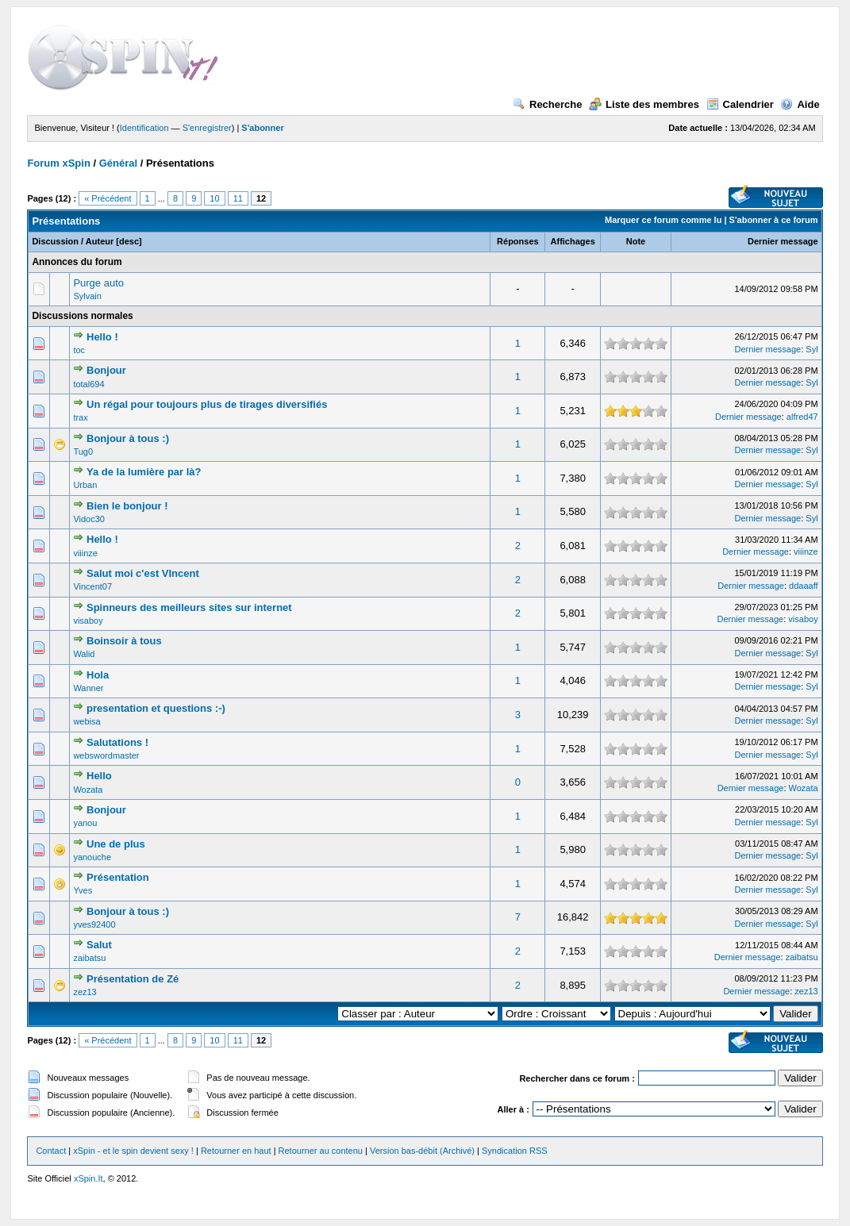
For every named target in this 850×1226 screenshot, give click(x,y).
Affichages (573, 241)
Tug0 (83, 451)
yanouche (92, 857)
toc (79, 350)
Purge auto (98, 283)
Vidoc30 (89, 519)
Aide (799, 104)
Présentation (118, 877)
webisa (86, 721)
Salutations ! (117, 742)
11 (238, 198)
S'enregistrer (207, 128)
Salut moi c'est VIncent (143, 573)
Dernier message (783, 241)
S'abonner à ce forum (773, 220)
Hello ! (102, 337)
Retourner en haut (236, 1150)
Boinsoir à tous (124, 641)
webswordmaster (106, 755)
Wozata (87, 789)
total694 (88, 384)
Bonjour (106, 370)
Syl (811, 349)
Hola (98, 675)
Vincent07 (92, 586)
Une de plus (116, 844)
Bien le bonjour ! (127, 506)
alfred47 (802, 416)
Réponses (518, 241)
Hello (99, 776)
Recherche (547, 104)
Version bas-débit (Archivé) (422, 1150)
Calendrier (740, 104)
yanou (85, 823)
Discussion (55, 241)
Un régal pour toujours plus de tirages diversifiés (207, 404)
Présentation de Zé (133, 979)
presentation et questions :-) (156, 708)
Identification (144, 128)
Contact (51, 1150)
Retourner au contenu (321, 1150)
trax (80, 417)
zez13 (84, 992)
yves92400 (94, 924)
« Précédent (107, 198)
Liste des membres (644, 104)
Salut (99, 945)
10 (214, 198)
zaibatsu (89, 958)
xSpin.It (88, 1178)
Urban (85, 485)
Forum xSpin (58, 163)
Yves (82, 890)
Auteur (99, 241)
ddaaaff (803, 585)
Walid (83, 654)
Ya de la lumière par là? (144, 472)
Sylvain (87, 296)
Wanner (88, 688)
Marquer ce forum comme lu (663, 220)
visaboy (87, 620)
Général (118, 163)
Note (635, 241)
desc (129, 241)
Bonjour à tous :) (128, 438)
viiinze (85, 553)
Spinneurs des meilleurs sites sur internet (189, 607)
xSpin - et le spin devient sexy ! (133, 1150)
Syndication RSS (515, 1150)
